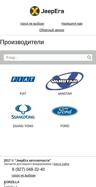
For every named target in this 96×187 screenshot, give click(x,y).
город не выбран (32, 23)
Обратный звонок (51, 30)
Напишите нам (71, 23)
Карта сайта (61, 163)
